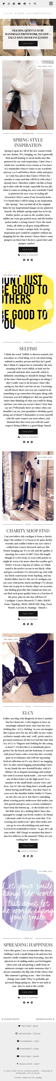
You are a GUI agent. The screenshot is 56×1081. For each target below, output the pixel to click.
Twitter (28, 1026)
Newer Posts (45, 1019)
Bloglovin (28, 1064)
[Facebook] (25, 3)
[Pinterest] (14, 3)
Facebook (28, 1041)
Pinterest (28, 1049)
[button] (52, 3)
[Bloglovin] (30, 3)
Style (28, 524)
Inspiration (28, 133)
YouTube (28, 1056)
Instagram (28, 1034)
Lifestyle (28, 342)
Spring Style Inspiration (28, 142)
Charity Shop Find (28, 531)
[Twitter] (4, 3)
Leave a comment (28, 255)
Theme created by (28, 1078)
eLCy (28, 713)
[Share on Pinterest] (32, 260)
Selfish (28, 348)
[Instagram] (9, 3)
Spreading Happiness (28, 945)
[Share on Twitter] (28, 260)
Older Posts (10, 1019)
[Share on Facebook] (24, 260)
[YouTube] (19, 3)
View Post (28, 44)
